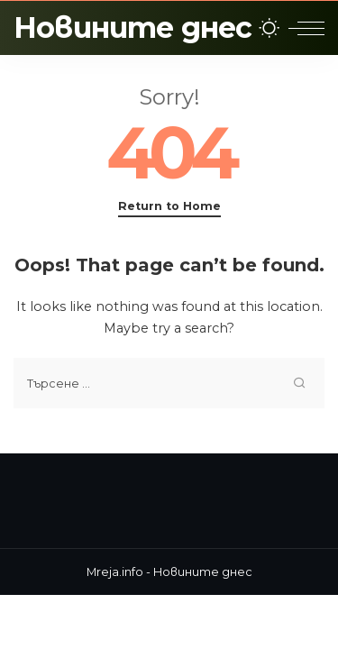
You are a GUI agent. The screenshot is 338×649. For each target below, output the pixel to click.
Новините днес (133, 27)
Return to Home (169, 206)
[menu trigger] (306, 28)
